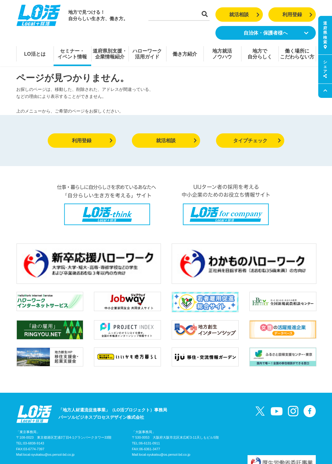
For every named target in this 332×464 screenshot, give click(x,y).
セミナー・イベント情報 (72, 53)
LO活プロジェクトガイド (40, 434)
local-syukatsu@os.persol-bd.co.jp (49, 422)
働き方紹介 (185, 54)
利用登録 (297, 14)
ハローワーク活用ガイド (147, 53)
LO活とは (35, 54)
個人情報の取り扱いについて (127, 434)
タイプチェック (257, 140)
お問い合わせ (82, 434)
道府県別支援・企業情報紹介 (110, 53)
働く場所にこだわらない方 (297, 53)
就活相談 (244, 14)
